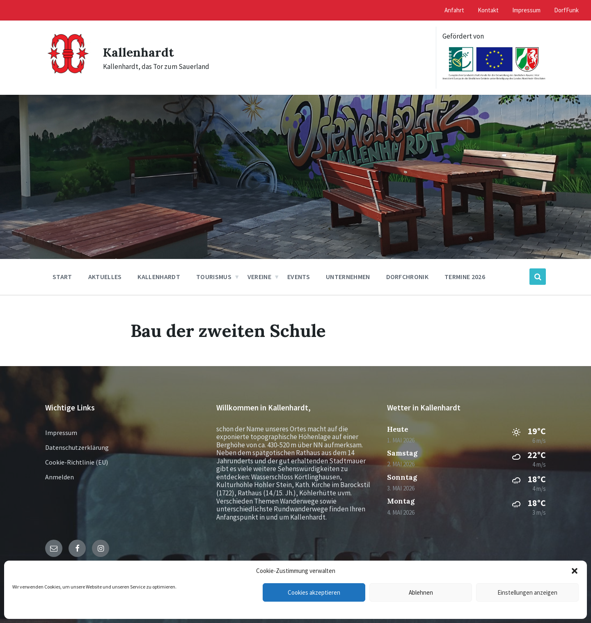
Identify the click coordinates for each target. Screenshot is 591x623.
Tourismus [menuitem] (213, 277)
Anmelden (59, 477)
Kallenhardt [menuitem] (158, 277)
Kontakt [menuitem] (488, 10)
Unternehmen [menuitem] (348, 277)
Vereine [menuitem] (259, 277)
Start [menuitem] (62, 277)
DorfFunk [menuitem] (566, 10)
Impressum (61, 432)
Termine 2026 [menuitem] (464, 277)
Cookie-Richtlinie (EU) (76, 462)
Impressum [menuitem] (526, 10)
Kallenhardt (138, 52)
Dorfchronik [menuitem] (407, 277)
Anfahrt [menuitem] (454, 10)
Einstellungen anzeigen (527, 592)
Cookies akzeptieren (314, 592)
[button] (574, 571)
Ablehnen (421, 592)
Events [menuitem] (298, 277)
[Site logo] (68, 77)
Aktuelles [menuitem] (105, 277)
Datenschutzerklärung (77, 447)
